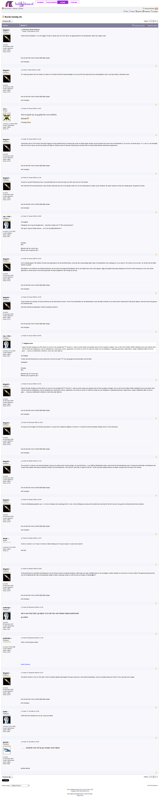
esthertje (7, 608)
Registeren (147, 11)
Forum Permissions (152, 785)
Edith (5, 712)
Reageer (6, 21)
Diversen (15, 8)
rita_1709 (7, 216)
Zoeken (132, 11)
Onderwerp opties (151, 25)
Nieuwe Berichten (149, 8)
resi (5, 109)
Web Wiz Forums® (81, 789)
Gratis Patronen (25, 664)
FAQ (126, 11)
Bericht (23, 25)
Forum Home (7, 8)
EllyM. (6, 538)
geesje (6, 742)
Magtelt (6, 30)
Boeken (21, 8)
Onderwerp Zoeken (138, 25)
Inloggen (155, 11)
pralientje (7, 638)
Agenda (138, 11)
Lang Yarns (80, 795)
